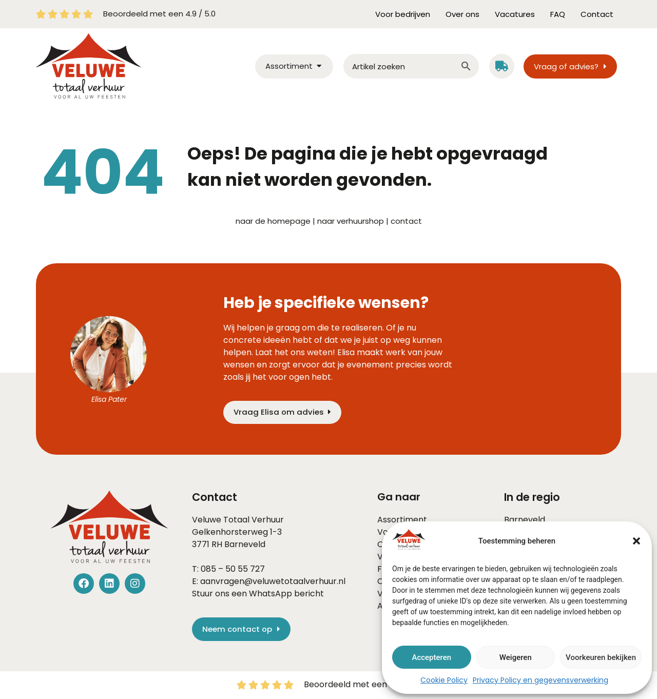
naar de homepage (273, 221)
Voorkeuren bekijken (601, 657)
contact (406, 221)
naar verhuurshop (350, 221)
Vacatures (515, 14)
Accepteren (431, 657)
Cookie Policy (444, 680)
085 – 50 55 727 (233, 569)
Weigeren (515, 657)
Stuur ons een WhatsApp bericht (258, 593)
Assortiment (402, 520)
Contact (597, 14)
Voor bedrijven (402, 14)
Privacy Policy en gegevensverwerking (540, 680)
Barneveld (244, 544)
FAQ (557, 14)
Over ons (462, 14)
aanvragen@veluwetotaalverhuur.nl (272, 581)
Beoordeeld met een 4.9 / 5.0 (159, 13)
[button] (636, 541)
